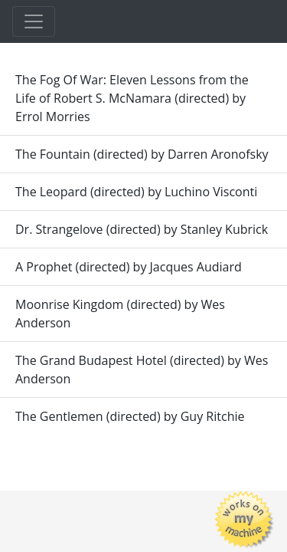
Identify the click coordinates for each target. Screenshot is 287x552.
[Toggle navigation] (33, 21)
